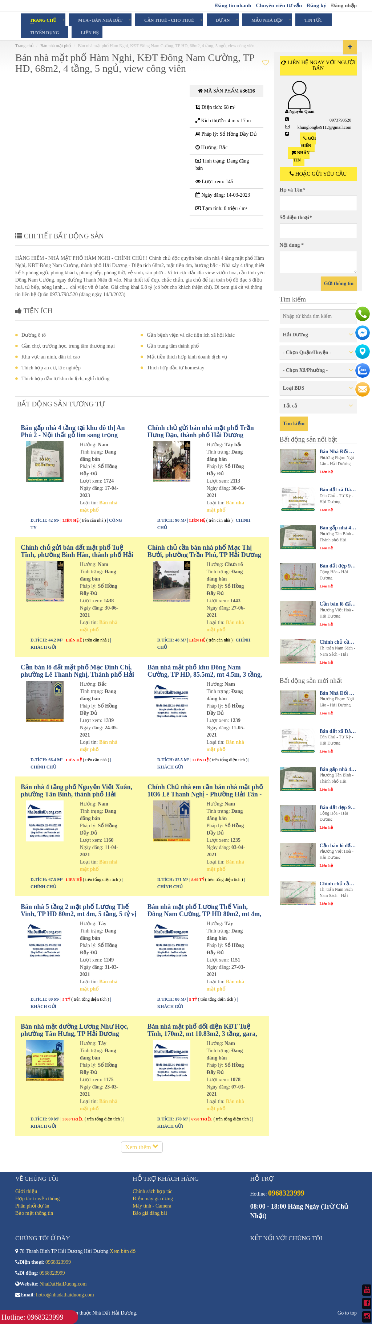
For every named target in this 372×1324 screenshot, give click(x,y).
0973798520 (340, 120)
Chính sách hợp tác (152, 1191)
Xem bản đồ (123, 1251)
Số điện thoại (296, 217)
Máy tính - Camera (152, 1206)
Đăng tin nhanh (233, 5)
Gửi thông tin (338, 283)
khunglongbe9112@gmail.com (324, 127)
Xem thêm (142, 1147)
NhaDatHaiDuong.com (63, 1284)
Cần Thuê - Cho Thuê (169, 20)
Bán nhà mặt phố (55, 45)
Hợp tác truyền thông (37, 1198)
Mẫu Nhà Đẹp (267, 20)
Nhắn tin (301, 156)
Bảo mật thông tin (34, 1213)
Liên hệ (90, 32)
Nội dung (292, 245)
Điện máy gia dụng (153, 1198)
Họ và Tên (292, 190)
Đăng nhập (344, 5)
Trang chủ (24, 45)
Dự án (223, 20)
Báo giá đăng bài (150, 1213)
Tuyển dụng (44, 32)
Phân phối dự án (32, 1206)
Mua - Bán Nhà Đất (100, 20)
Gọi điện (308, 142)
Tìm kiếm (294, 423)
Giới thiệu (26, 1191)
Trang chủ (43, 20)
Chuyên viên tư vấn (279, 5)
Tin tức (313, 20)
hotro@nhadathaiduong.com (65, 1295)
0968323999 (58, 1262)
